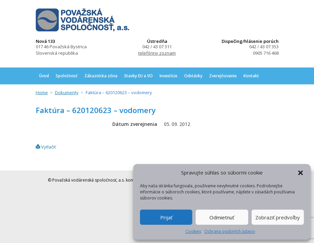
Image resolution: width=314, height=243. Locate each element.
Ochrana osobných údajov (229, 231)
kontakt (133, 180)
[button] (300, 172)
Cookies (193, 231)
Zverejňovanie (223, 76)
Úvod (44, 76)
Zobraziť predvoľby (277, 217)
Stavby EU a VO (138, 76)
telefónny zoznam (157, 53)
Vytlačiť (46, 147)
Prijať (166, 217)
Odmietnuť (221, 217)
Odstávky (193, 76)
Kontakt (251, 76)
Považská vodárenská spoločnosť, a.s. (82, 19)
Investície (168, 76)
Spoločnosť (67, 76)
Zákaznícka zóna (100, 76)
